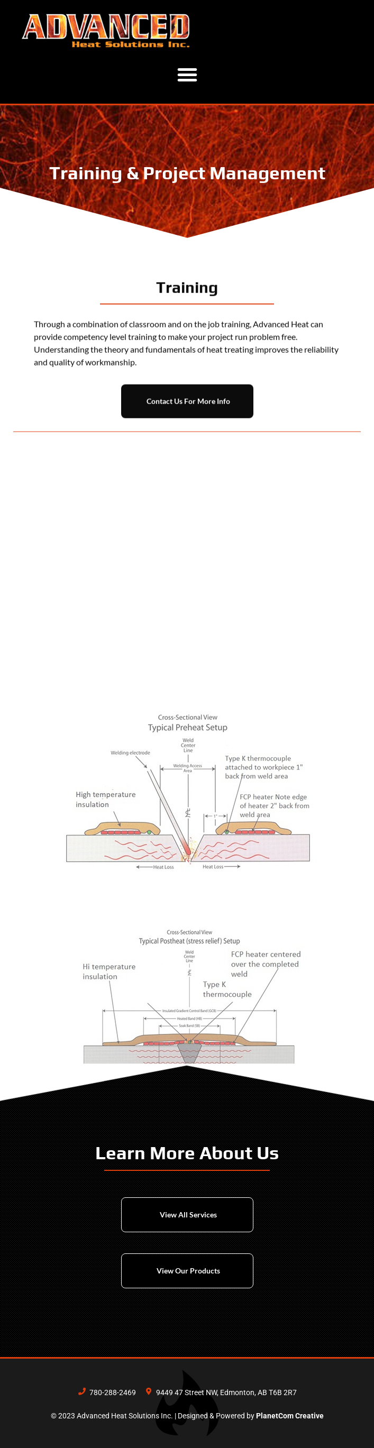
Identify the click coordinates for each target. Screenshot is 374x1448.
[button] (187, 74)
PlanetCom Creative (290, 1416)
